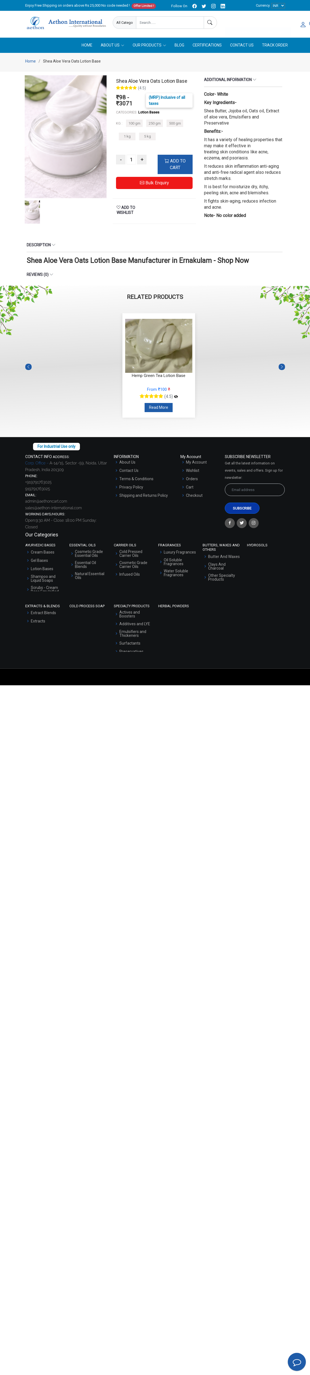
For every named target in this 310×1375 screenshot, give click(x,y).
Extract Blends (43, 614)
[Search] (210, 22)
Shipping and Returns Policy (143, 496)
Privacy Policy (131, 488)
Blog (179, 46)
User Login (275, 23)
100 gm (134, 124)
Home (87, 46)
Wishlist (192, 472)
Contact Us (242, 46)
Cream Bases (42, 553)
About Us (127, 463)
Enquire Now (242, 23)
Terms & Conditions (136, 480)
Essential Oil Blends (85, 566)
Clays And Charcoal (217, 567)
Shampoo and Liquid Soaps (43, 579)
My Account (196, 463)
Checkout (194, 496)
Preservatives (131, 653)
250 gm (155, 124)
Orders (192, 480)
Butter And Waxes (224, 557)
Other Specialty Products (221, 578)
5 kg (147, 137)
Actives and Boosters (129, 615)
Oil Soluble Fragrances (173, 563)
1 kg (127, 137)
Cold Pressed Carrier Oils (130, 555)
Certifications (207, 46)
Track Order (275, 46)
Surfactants (129, 644)
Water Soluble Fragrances (176, 574)
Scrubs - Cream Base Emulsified (45, 591)
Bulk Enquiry (154, 184)
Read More (158, 408)
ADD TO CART (175, 165)
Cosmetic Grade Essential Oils (89, 555)
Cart (189, 488)
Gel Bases (39, 562)
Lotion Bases (42, 570)
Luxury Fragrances (180, 553)
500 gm (175, 124)
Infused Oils (129, 575)
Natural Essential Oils (89, 577)
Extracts (38, 622)
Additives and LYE (134, 625)
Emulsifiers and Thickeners (132, 635)
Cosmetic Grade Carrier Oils (133, 566)
